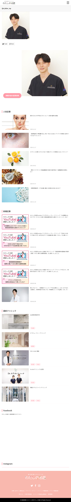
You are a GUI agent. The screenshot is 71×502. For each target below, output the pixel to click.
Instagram (39, 485)
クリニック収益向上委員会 (39, 494)
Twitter (32, 485)
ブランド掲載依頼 (53, 490)
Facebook (35, 485)
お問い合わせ (15, 490)
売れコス (21, 494)
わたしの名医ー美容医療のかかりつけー (12, 414)
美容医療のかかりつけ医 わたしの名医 (31, 500)
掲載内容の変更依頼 (12, 95)
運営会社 (22, 490)
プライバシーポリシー (31, 490)
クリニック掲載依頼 (43, 490)
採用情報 (50, 494)
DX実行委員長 (28, 494)
